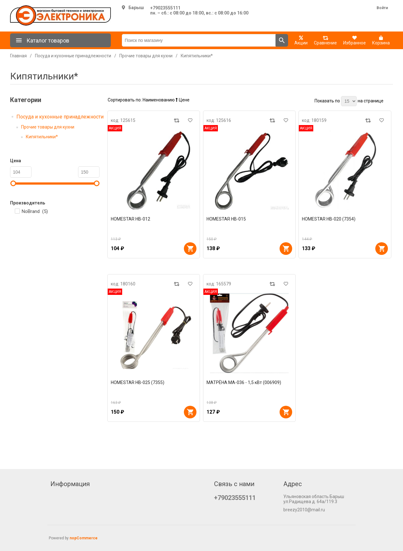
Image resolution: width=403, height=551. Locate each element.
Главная (18, 55)
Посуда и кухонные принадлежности (60, 117)
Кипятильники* (42, 136)
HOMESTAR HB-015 (226, 218)
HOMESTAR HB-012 (130, 218)
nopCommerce (84, 538)
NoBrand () (35, 211)
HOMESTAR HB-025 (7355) (137, 382)
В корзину (190, 248)
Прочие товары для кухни (47, 126)
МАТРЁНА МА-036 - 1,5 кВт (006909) (244, 382)
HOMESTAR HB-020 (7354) (328, 218)
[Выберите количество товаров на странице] (349, 101)
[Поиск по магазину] (199, 40)
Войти (382, 8)
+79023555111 (165, 7)
